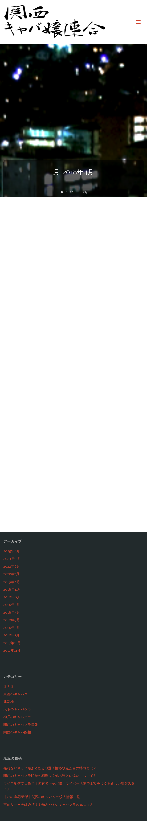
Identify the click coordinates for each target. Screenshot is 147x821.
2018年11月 (12, 589)
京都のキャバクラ (17, 694)
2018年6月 (11, 597)
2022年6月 (11, 566)
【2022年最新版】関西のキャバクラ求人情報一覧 (41, 797)
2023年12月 (12, 559)
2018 (73, 192)
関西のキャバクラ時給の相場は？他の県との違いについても (50, 776)
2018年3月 (11, 620)
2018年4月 (11, 612)
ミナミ (8, 686)
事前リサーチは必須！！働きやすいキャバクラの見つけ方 (48, 804)
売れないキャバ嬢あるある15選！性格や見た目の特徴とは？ (49, 768)
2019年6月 (11, 582)
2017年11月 (11, 650)
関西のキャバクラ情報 (20, 724)
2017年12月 (12, 643)
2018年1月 (11, 635)
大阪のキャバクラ (17, 709)
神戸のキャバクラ (17, 717)
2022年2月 (11, 574)
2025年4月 (11, 551)
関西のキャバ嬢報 (17, 732)
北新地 (8, 702)
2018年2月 (11, 628)
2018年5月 (11, 605)
